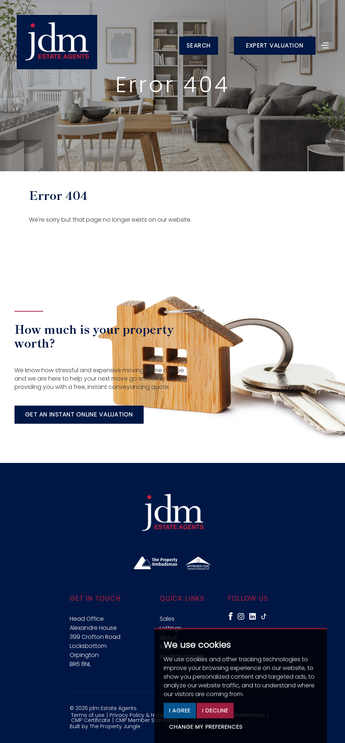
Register (171, 647)
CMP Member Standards (146, 720)
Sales (167, 619)
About (168, 637)
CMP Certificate (90, 720)
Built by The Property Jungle (105, 726)
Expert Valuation (274, 45)
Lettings (170, 628)
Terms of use (87, 715)
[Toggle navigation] (325, 45)
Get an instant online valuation (79, 414)
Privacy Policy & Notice (138, 715)
